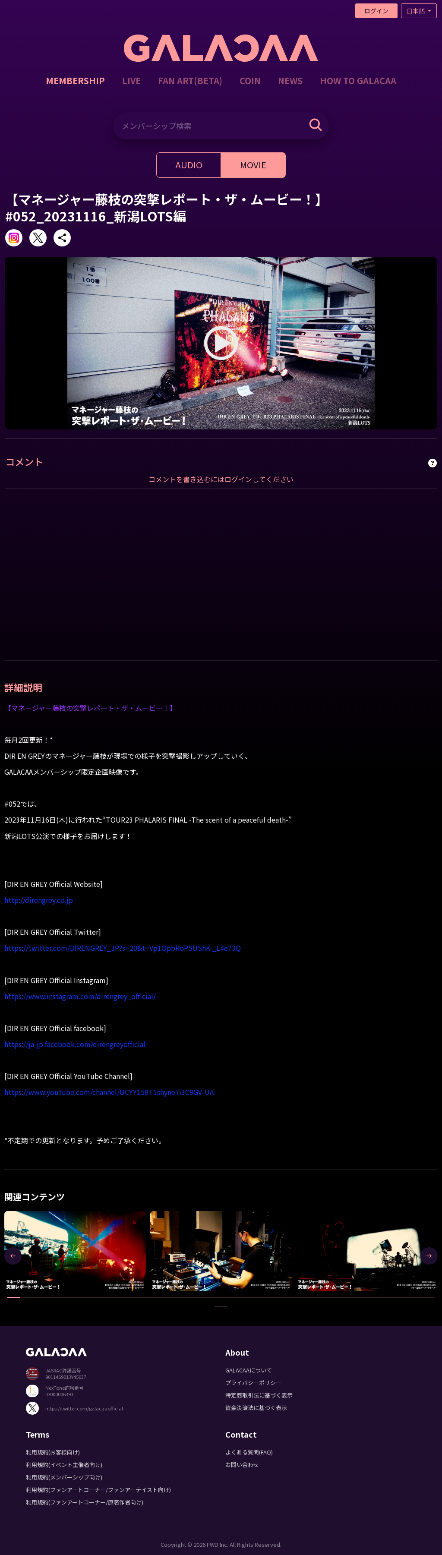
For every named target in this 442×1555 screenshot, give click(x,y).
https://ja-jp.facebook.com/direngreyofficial (74, 1044)
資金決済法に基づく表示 (256, 1407)
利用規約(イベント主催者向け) (64, 1464)
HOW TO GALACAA (358, 80)
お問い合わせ (242, 1464)
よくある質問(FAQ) (249, 1452)
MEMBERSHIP (75, 80)
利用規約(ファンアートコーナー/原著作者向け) (84, 1502)
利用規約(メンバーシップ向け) (64, 1477)
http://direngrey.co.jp (38, 900)
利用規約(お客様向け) (53, 1452)
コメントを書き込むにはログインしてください (221, 479)
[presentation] (13, 1256)
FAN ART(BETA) (190, 80)
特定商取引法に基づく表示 (259, 1395)
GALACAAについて (248, 1370)
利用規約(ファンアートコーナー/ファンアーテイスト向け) (98, 1489)
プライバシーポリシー (253, 1382)
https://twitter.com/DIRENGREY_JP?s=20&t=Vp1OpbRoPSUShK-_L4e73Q (122, 948)
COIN (250, 80)
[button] (13, 1297)
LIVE (131, 80)
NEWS (290, 80)
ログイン (376, 10)
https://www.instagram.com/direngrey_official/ (80, 996)
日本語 (416, 10)
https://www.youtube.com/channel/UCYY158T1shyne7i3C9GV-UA (109, 1092)
